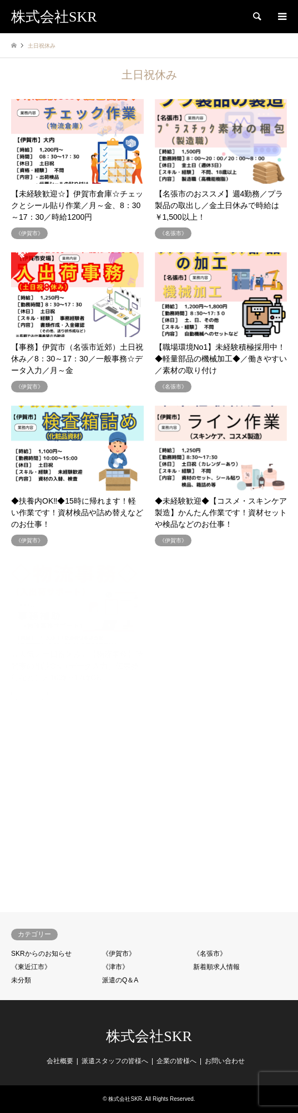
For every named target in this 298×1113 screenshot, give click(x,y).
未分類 (21, 980)
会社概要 (60, 1061)
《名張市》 (209, 953)
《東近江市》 (31, 967)
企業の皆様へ (176, 1061)
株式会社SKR (149, 1036)
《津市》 (115, 967)
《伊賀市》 (118, 953)
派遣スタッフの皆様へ (115, 1061)
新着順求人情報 (216, 967)
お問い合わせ (225, 1061)
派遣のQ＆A (120, 980)
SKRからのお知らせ (41, 953)
